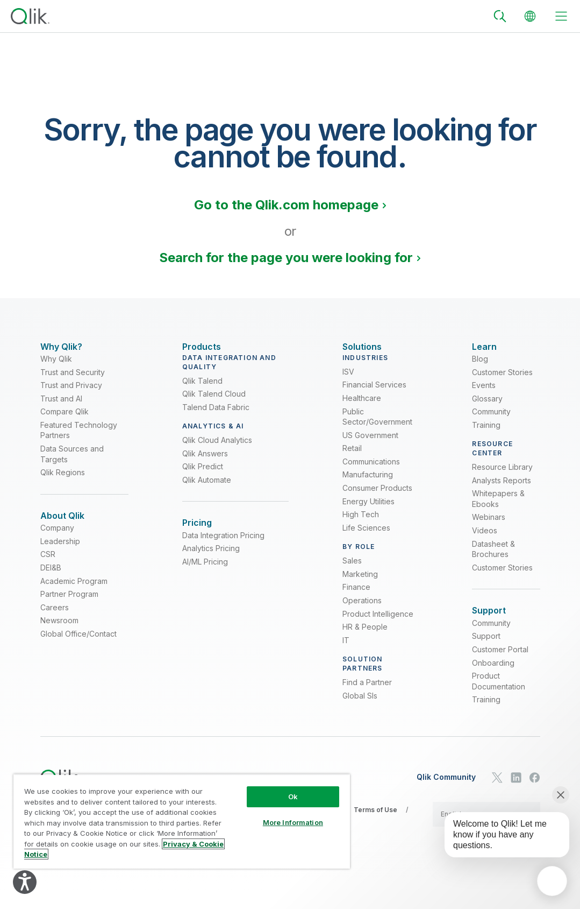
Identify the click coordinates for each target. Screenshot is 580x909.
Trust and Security (72, 379)
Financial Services (374, 392)
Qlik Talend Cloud (214, 401)
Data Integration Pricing (223, 551)
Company (57, 543)
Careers (54, 623)
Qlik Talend (202, 388)
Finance (356, 595)
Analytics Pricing (211, 564)
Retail (352, 456)
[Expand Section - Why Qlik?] (61, 347)
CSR (47, 570)
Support (486, 652)
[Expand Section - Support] (489, 619)
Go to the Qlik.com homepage (286, 205)
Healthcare (361, 406)
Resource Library (502, 475)
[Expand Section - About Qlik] (62, 524)
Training (486, 433)
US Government (370, 443)
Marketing (360, 582)
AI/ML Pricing (205, 577)
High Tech (360, 522)
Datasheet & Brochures (493, 557)
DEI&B (50, 583)
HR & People (365, 634)
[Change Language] (530, 16)
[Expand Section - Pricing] (197, 531)
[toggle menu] (561, 16)
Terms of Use (375, 826)
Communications (371, 469)
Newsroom (59, 636)
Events (484, 393)
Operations (362, 608)
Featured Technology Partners (78, 438)
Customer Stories (502, 379)
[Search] (500, 16)
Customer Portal (500, 665)
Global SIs (359, 703)
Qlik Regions (62, 480)
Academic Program (74, 596)
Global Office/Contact (78, 649)
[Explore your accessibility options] (25, 882)
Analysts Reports (501, 488)
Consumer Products (377, 496)
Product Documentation (498, 697)
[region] (181, 821)
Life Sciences (366, 535)
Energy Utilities (368, 509)
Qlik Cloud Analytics (217, 448)
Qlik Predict (202, 474)
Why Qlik (56, 366)
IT (345, 648)
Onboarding (493, 678)
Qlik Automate (206, 487)
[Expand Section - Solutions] (362, 347)
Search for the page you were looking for (286, 257)
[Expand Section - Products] (201, 347)
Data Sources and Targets (72, 462)
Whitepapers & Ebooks (498, 507)
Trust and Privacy (71, 393)
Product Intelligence (377, 621)
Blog (480, 366)
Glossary (487, 406)
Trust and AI (61, 406)
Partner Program (69, 610)
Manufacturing (367, 482)
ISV (348, 379)
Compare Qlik (64, 419)
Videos (484, 538)
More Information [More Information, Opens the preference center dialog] (293, 822)
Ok (293, 796)
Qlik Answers (205, 461)
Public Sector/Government (377, 424)
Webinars (488, 525)
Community (491, 419)
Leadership (60, 557)
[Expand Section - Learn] (484, 347)
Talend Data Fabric (215, 415)
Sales (352, 568)
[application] (552, 881)
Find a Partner (367, 690)
